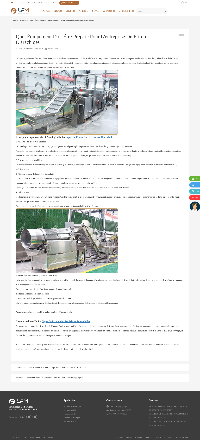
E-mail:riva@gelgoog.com (119, 406)
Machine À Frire (70, 421)
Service (95, 10)
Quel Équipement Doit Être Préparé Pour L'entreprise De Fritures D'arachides (62, 21)
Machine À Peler (70, 414)
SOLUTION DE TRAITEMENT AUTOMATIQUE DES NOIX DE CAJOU (168, 416)
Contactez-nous (126, 10)
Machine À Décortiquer (72, 406)
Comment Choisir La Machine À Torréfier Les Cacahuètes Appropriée (54, 378)
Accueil (46, 10)
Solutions (70, 10)
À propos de (109, 10)
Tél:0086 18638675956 (118, 414)
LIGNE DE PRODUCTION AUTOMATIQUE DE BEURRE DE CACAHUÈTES (168, 408)
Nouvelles (83, 10)
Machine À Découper (72, 418)
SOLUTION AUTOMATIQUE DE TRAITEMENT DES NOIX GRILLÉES (168, 423)
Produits (58, 10)
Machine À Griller (70, 410)
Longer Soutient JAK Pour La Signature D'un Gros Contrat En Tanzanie (56, 367)
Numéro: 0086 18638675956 (120, 410)
